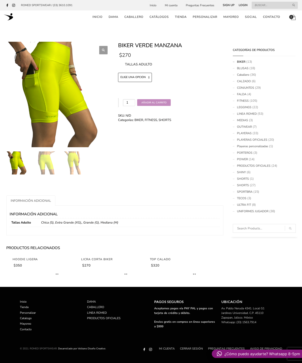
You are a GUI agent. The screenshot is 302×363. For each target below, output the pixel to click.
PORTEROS (245, 153)
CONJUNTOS (245, 88)
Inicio (153, 5)
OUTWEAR (244, 127)
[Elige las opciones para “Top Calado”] (193, 274)
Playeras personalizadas (252, 146)
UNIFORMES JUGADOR (252, 211)
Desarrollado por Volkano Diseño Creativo (81, 348)
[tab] (30, 200)
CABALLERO (95, 307)
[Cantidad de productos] (129, 102)
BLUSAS (243, 68)
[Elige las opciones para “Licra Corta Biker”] (125, 274)
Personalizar (28, 313)
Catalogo (26, 318)
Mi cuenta (171, 5)
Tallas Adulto (138, 64)
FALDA (241, 94)
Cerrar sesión (191, 349)
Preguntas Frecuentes (200, 5)
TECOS (241, 198)
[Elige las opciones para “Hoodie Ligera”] (56, 274)
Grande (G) (91, 222)
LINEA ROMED (247, 114)
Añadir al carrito (154, 102)
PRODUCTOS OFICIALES (254, 166)
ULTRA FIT (244, 205)
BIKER (138, 120)
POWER (242, 159)
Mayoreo (25, 324)
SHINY (241, 172)
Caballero (243, 75)
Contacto (26, 329)
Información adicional (31, 201)
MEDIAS (242, 120)
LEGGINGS (244, 107)
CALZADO (244, 81)
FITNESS (151, 120)
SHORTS (165, 120)
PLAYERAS (244, 133)
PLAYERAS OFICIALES (252, 140)
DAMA (91, 302)
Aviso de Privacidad (266, 349)
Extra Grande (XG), (68, 222)
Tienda (24, 307)
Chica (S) (47, 222)
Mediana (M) (109, 222)
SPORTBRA (245, 192)
